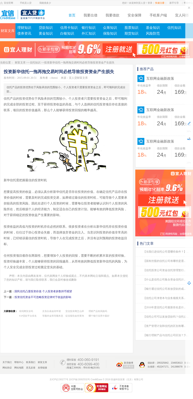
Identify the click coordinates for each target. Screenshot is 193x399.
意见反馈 (30, 367)
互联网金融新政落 (160, 78)
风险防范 (153, 33)
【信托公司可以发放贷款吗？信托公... (166, 316)
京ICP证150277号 (59, 379)
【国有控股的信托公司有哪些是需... (164, 261)
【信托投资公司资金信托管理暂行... (164, 270)
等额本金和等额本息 (52, 315)
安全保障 (134, 15)
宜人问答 (182, 15)
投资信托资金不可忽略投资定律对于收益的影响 (42, 297)
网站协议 (7, 367)
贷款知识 (46, 28)
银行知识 (89, 28)
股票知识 (131, 28)
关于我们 (7, 362)
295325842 (162, 362)
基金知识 (153, 28)
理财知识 (24, 28)
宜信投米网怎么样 (74, 311)
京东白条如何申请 (51, 311)
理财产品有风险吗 (98, 311)
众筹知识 (110, 28)
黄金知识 (46, 33)
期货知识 (131, 33)
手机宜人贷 (25, 3)
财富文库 (8, 31)
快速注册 (159, 3)
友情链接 (42, 367)
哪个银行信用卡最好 (99, 315)
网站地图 (19, 367)
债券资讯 (24, 33)
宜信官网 (8, 3)
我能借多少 (45, 3)
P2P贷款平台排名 (28, 315)
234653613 (176, 362)
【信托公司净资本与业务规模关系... (164, 298)
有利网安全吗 (26, 311)
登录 (150, 3)
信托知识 (174, 28)
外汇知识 (89, 33)
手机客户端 (158, 15)
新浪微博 (128, 362)
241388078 (176, 366)
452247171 (162, 366)
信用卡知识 (69, 28)
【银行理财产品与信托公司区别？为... (166, 335)
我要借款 (112, 15)
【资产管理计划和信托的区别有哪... (164, 326)
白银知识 (67, 33)
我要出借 (90, 15)
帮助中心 (19, 362)
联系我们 (30, 362)
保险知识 (110, 33)
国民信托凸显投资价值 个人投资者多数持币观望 (43, 291)
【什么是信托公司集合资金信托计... (164, 279)
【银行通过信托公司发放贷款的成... (164, 288)
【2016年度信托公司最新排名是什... (164, 307)
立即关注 (128, 366)
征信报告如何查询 (74, 315)
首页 (72, 15)
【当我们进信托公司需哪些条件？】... (166, 251)
